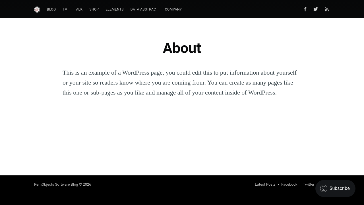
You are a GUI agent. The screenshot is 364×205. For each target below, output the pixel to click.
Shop (94, 9)
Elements (115, 9)
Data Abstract (144, 9)
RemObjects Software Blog (56, 184)
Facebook (289, 184)
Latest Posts (265, 184)
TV (65, 9)
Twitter (308, 184)
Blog (51, 9)
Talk (78, 9)
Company (173, 9)
